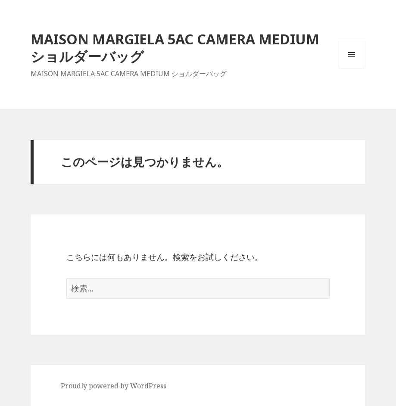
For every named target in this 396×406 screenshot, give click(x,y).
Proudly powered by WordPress (113, 386)
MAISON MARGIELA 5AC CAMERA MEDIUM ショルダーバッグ (175, 47)
